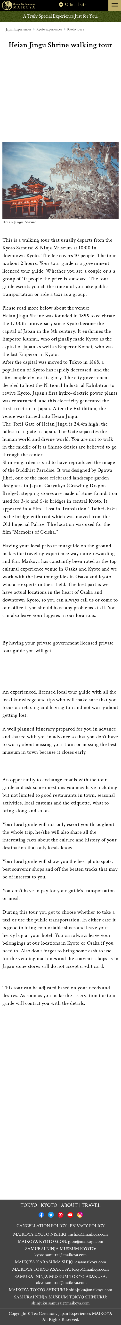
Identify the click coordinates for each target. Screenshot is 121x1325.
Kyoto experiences (49, 29)
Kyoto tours (75, 29)
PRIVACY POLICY (87, 1226)
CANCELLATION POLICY (41, 1226)
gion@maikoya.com (85, 1241)
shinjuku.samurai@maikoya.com (60, 1303)
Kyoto (49, 1205)
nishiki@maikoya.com (88, 1234)
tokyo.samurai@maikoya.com (60, 1283)
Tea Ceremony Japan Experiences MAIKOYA (71, 1314)
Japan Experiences (18, 29)
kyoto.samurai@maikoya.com (60, 1255)
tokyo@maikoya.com (90, 1269)
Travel (91, 1205)
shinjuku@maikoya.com (90, 1290)
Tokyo (28, 1205)
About (69, 1205)
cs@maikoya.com (90, 1262)
